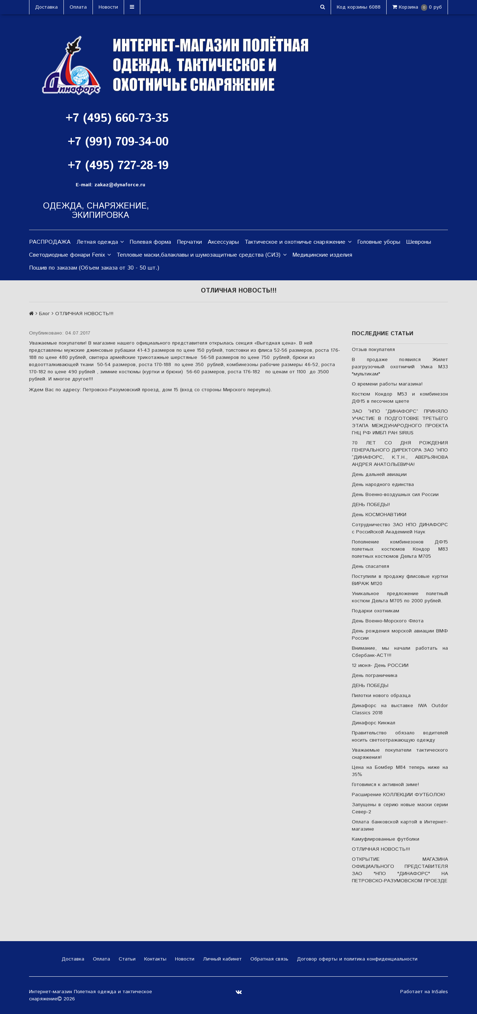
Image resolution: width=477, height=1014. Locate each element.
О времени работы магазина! (387, 384)
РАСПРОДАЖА (50, 242)
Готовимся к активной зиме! (385, 784)
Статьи (126, 959)
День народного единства (383, 484)
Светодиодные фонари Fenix (70, 255)
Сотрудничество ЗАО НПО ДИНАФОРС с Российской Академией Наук (400, 528)
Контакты (154, 959)
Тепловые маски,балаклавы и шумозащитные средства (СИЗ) (201, 255)
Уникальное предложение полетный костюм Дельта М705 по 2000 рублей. (400, 597)
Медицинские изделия (322, 255)
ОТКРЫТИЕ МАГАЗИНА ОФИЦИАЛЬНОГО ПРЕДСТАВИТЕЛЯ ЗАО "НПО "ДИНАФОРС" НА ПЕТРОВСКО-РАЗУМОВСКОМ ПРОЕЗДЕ (400, 870)
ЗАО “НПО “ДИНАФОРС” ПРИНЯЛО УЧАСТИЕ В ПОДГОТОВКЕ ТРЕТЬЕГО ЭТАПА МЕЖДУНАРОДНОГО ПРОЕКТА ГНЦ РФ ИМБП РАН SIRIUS (400, 422)
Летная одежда (100, 242)
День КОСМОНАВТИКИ (379, 514)
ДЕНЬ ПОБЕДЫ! (371, 504)
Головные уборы (378, 242)
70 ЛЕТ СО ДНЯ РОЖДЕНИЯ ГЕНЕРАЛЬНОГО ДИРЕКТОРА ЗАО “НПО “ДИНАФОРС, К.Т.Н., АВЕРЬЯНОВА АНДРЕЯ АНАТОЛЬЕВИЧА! (400, 453)
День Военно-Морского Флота (388, 621)
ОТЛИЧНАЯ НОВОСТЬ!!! (381, 849)
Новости (108, 7)
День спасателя (370, 566)
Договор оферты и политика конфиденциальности (356, 959)
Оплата (78, 7)
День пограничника (374, 675)
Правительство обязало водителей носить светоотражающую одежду (400, 736)
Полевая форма (150, 242)
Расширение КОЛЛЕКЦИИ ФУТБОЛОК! (398, 794)
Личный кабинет (221, 959)
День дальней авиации (379, 474)
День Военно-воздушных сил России (395, 494)
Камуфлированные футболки (385, 839)
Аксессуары (223, 242)
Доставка (46, 7)
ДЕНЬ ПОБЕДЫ (370, 685)
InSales (440, 991)
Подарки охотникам (375, 611)
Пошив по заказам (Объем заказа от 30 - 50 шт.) (94, 268)
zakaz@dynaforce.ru (119, 184)
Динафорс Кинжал (373, 722)
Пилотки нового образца (381, 695)
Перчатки (189, 242)
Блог (44, 313)
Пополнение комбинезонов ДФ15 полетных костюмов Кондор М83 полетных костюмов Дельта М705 (400, 549)
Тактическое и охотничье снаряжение (298, 242)
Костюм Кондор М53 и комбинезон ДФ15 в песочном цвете (400, 398)
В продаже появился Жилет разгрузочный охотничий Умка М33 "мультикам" (400, 367)
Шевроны (418, 242)
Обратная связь (268, 959)
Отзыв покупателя (373, 349)
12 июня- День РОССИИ (380, 665)
